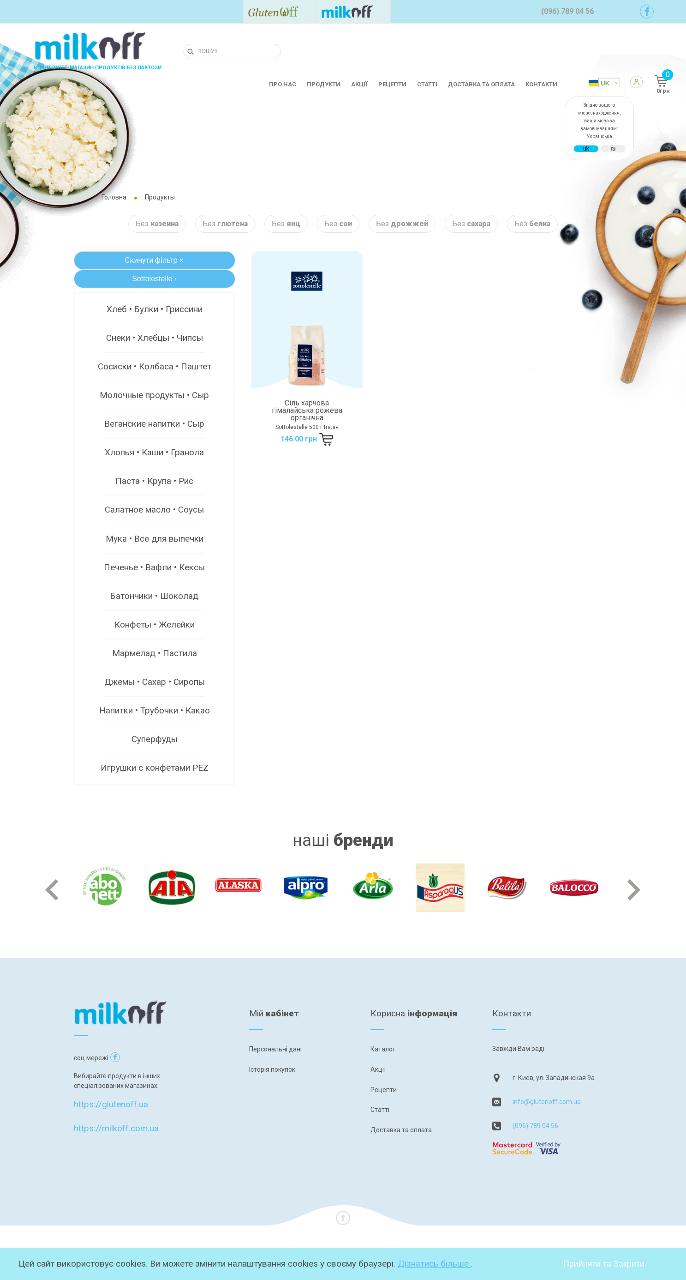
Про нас (282, 84)
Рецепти (392, 84)
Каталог (382, 1049)
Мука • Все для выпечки (154, 538)
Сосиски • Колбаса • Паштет (154, 366)
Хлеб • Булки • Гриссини (155, 309)
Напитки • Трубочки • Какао (154, 710)
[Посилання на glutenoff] (280, 11)
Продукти (323, 84)
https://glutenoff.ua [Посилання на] (111, 1084)
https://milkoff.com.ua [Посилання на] (116, 1108)
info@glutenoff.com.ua (547, 1101)
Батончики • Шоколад (154, 596)
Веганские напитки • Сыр (154, 423)
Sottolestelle (154, 279)
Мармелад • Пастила (154, 653)
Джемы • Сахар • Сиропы (154, 681)
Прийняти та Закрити (603, 1263)
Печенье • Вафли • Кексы (154, 567)
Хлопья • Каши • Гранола (154, 452)
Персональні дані (275, 1049)
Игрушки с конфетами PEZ (155, 767)
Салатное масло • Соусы (154, 509)
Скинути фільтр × (154, 260)
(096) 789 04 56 (535, 1125)
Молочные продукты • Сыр (154, 395)
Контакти (541, 84)
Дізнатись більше (434, 1263)
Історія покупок (272, 1069)
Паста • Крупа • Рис (154, 481)
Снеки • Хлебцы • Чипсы (154, 337)
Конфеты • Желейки (154, 624)
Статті (427, 84)
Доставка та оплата (481, 84)
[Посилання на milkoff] (354, 11)
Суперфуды (154, 739)
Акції (359, 84)
